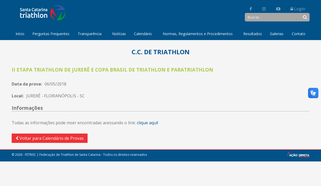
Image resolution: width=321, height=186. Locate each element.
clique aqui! (147, 123)
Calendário (143, 33)
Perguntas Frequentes (50, 33)
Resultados (252, 33)
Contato (298, 33)
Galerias (276, 33)
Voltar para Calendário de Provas (50, 138)
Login (297, 9)
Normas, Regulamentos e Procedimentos (198, 33)
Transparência (90, 33)
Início (20, 33)
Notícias (119, 33)
